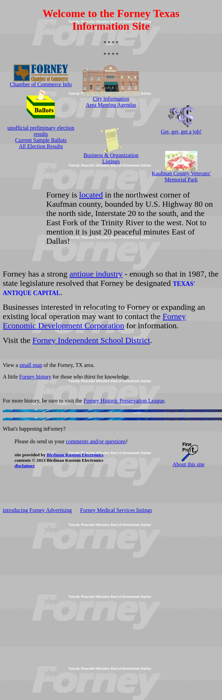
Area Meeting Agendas (111, 105)
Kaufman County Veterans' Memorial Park (181, 176)
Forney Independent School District (91, 340)
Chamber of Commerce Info (41, 84)
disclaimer (25, 465)
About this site (188, 464)
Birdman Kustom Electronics (75, 454)
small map (31, 365)
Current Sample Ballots (40, 140)
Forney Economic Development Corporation (94, 321)
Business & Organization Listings (111, 158)
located (91, 194)
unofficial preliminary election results (41, 131)
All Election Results (41, 146)
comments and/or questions (96, 441)
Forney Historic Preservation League (124, 401)
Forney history (35, 377)
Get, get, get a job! (181, 132)
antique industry (96, 273)
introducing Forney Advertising (37, 510)
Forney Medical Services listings (116, 510)
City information (110, 99)
